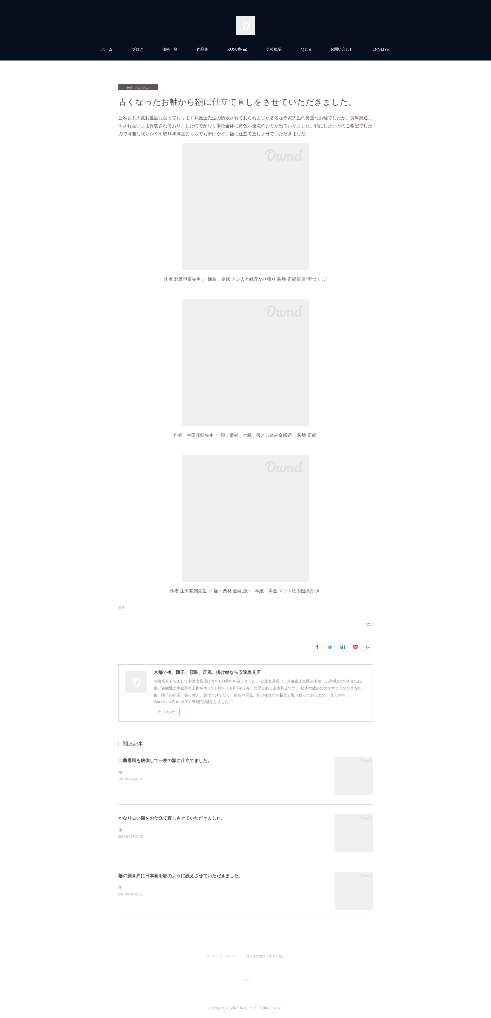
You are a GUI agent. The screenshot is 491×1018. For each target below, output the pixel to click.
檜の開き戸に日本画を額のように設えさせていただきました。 (180, 875)
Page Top (245, 982)
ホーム (107, 49)
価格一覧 (170, 49)
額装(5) (123, 607)
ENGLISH (381, 49)
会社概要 (274, 49)
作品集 (202, 49)
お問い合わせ (341, 49)
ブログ (137, 49)
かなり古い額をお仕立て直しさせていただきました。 (171, 818)
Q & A (306, 49)
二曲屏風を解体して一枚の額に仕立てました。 (165, 760)
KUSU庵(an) (237, 49)
